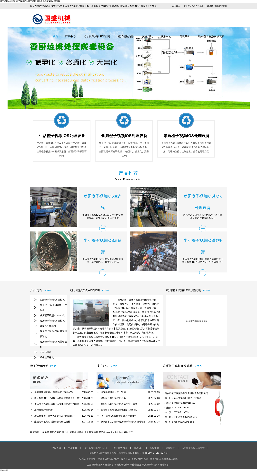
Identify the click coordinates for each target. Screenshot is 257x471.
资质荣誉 (184, 36)
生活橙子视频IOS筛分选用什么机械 (52, 420)
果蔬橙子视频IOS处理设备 (186, 135)
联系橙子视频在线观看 (217, 6)
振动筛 (45, 431)
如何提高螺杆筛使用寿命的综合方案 (119, 403)
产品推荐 (128, 173)
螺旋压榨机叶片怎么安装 (113, 391)
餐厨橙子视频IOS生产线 (52, 315)
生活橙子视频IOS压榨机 (52, 299)
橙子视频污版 (126, 36)
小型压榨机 (45, 352)
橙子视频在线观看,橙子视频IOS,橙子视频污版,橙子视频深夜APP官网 (30, 1)
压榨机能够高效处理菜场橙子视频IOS (53, 391)
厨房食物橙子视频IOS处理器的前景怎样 (54, 414)
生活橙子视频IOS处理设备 (62, 135)
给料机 (80, 431)
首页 (55, 36)
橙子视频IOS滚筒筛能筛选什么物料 (119, 414)
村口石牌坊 (55, 431)
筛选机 (102, 431)
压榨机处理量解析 (43, 409)
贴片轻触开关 (126, 431)
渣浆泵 (72, 431)
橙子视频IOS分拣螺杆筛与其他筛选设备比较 (56, 397)
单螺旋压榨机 (47, 357)
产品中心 (70, 36)
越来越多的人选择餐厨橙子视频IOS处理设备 (123, 420)
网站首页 (55, 446)
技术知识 (147, 36)
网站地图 (4, 469)
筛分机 (65, 431)
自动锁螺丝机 (91, 431)
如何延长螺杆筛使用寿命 (113, 397)
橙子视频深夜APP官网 (97, 36)
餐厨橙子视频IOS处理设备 (124, 135)
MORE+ (47, 290)
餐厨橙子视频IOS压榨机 (52, 320)
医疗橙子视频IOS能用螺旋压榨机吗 (119, 409)
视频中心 (166, 36)
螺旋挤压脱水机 (48, 326)
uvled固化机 (112, 431)
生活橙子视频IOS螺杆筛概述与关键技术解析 (56, 403)
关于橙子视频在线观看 (193, 6)
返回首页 (176, 6)
